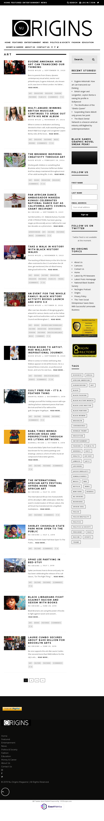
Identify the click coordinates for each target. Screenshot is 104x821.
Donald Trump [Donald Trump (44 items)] (80, 433)
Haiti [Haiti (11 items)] (88, 454)
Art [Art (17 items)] (92, 386)
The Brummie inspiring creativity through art (46, 157)
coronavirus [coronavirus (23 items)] (79, 428)
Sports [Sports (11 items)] (87, 544)
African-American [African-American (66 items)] (81, 380)
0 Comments (53, 97)
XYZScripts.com (66, 811)
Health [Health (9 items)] (76, 460)
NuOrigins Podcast (82, 289)
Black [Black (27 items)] (75, 391)
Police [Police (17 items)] (76, 518)
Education (41, 8)
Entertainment (31, 3)
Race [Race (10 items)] (89, 539)
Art (30, 93)
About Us (27, 13)
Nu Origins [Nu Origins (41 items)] (78, 502)
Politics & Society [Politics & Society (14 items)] (82, 534)
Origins (77, 292)
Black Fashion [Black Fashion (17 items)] (80, 396)
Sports (32, 384)
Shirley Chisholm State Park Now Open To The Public (46, 536)
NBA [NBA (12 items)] (85, 486)
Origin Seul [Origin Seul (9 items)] (78, 512)
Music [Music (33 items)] (76, 486)
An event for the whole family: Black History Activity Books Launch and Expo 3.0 (47, 301)
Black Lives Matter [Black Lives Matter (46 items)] (82, 407)
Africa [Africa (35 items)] (89, 375)
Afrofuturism (34, 234)
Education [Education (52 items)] (78, 439)
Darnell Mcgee (36, 449)
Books (36, 181)
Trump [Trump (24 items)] (76, 550)
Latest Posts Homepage (85, 279)
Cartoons (78, 265)
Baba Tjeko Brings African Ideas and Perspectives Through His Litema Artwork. (45, 441)
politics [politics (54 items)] (77, 528)
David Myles (34, 71)
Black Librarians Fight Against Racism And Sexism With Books (46, 608)
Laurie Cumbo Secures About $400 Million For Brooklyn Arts (46, 649)
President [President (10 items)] (78, 539)
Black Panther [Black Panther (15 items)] (80, 412)
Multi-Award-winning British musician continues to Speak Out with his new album (47, 112)
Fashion (30, 8)
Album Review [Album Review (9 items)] (79, 386)
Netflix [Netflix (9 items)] (76, 491)
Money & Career (13, 13)
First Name (77, 183)
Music (56, 140)
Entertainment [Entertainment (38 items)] (80, 444)
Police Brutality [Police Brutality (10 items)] (81, 523)
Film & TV (42, 97)
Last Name (77, 193)
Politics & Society (14, 8)
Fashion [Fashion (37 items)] (77, 449)
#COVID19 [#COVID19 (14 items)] (77, 375)
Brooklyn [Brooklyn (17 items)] (77, 423)
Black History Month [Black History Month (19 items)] (83, 401)
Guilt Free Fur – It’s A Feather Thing (45, 397)
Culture (51, 234)
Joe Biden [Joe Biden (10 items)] (77, 470)
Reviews (32, 144)
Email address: (79, 203)
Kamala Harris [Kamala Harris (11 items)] (80, 481)
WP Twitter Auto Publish (41, 811)
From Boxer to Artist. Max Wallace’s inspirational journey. (46, 355)
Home (7, 3)
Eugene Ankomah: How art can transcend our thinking (46, 64)
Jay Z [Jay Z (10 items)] (87, 465)
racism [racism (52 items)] (76, 544)
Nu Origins (34, 214)
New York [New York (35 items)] (77, 497)
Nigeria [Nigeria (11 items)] (90, 497)
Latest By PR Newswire (84, 275)
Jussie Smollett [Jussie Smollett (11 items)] (81, 475)
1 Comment (40, 340)
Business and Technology (52, 329)
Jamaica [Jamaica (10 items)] (76, 465)
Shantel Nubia (36, 402)
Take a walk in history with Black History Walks (46, 252)
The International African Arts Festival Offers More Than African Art (45, 491)
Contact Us (40, 13)
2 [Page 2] (31, 690)
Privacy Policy (80, 296)
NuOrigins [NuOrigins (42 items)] (78, 507)
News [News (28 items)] (87, 491)
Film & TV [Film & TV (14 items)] (90, 449)
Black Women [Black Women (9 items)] (79, 417)
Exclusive (48, 93)
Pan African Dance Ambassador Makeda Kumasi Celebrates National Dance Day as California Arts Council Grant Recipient (47, 203)
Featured (16, 3)
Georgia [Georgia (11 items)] (77, 454)
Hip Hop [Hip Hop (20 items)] (88, 460)
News (44, 3)
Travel (61, 282)
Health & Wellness (55, 336)
